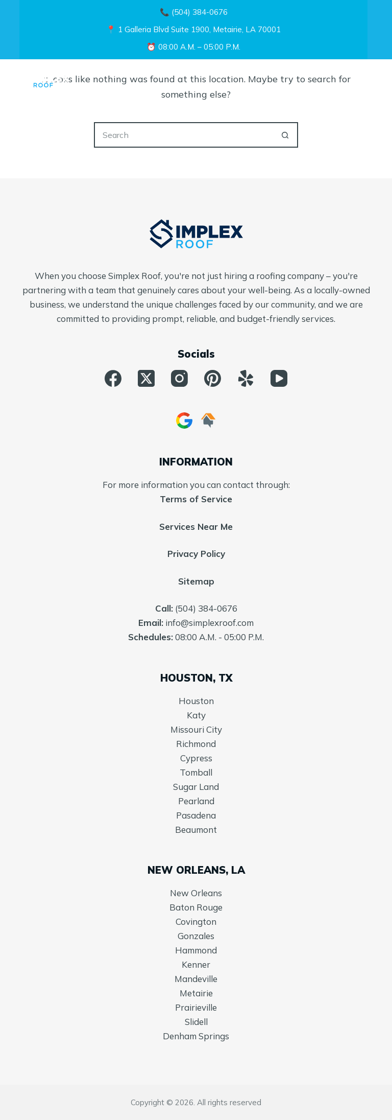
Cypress (196, 758)
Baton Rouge (196, 907)
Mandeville (196, 978)
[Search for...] (183, 135)
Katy (196, 715)
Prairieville (196, 1007)
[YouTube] (279, 378)
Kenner (196, 964)
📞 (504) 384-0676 (194, 12)
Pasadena (196, 815)
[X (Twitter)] (146, 378)
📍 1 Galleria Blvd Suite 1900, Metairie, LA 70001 (193, 29)
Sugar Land (196, 786)
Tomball (196, 772)
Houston (196, 700)
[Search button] (285, 135)
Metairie (196, 993)
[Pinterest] (212, 378)
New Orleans (196, 893)
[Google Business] (184, 420)
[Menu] (368, 79)
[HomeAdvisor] (208, 420)
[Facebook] (113, 378)
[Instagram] (179, 378)
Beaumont (196, 829)
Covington (196, 921)
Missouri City (196, 729)
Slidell (196, 1021)
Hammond (196, 950)
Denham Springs (196, 1036)
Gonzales (196, 935)
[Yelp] (245, 378)
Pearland (196, 801)
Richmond (196, 743)
